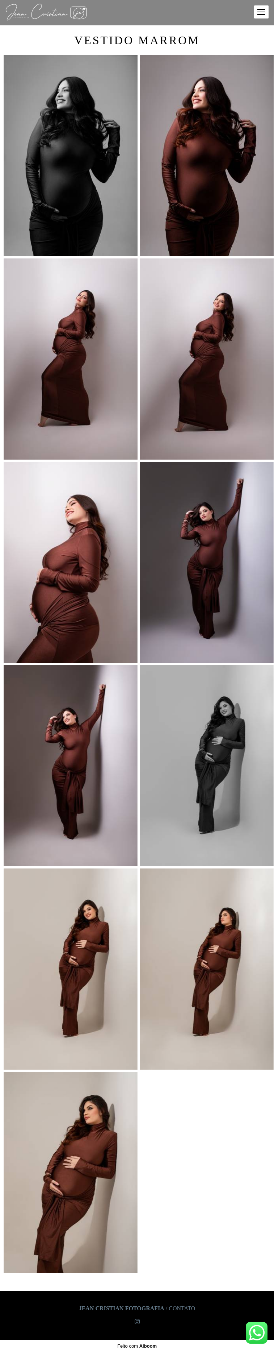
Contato (182, 1308)
